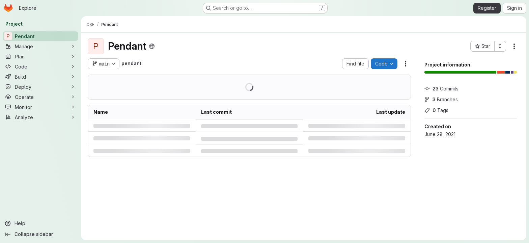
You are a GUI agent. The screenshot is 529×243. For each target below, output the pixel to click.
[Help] (40, 223)
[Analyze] (40, 117)
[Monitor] (40, 107)
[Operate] (40, 97)
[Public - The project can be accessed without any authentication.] (152, 46)
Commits (441, 88)
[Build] (40, 76)
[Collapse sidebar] (40, 234)
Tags (436, 110)
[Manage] (40, 46)
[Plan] (40, 56)
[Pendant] (40, 36)
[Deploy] (40, 86)
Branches (441, 99)
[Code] (40, 66)
